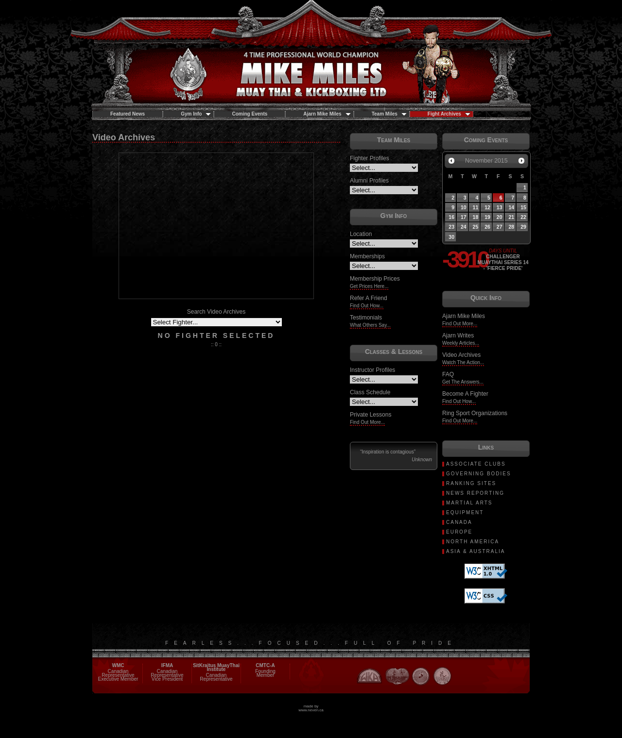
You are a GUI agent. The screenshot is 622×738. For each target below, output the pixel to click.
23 (451, 227)
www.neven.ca (311, 710)
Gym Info (196, 114)
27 (499, 227)
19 (487, 217)
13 (499, 207)
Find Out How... (366, 305)
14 (511, 207)
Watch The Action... (463, 362)
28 (511, 227)
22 (523, 217)
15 (523, 207)
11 (476, 207)
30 (451, 237)
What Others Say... (370, 325)
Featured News (127, 114)
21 (511, 217)
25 (476, 227)
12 (487, 207)
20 (499, 217)
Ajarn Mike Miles (326, 114)
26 (487, 227)
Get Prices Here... (369, 286)
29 (523, 227)
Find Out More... (367, 422)
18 (476, 217)
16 (451, 217)
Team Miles (389, 114)
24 (463, 227)
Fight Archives (449, 114)
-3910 (459, 259)
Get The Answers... (463, 382)
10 (463, 207)
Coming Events (249, 114)
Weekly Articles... (460, 343)
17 (463, 217)
